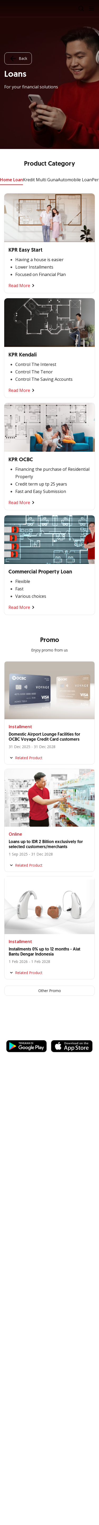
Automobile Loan (75, 180)
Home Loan (11, 180)
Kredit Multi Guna (40, 180)
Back (18, 58)
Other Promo (49, 990)
